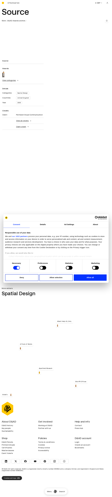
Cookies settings (12, 478)
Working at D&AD (45, 425)
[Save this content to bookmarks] (106, 20)
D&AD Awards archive (16, 21)
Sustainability (7, 431)
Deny (22, 277)
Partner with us (44, 428)
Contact (78, 425)
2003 (19, 103)
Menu (49, 491)
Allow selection (56, 277)
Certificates (7, 448)
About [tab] (95, 224)
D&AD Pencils (7, 442)
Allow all (90, 277)
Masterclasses (8, 450)
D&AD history (7, 425)
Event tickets (7, 453)
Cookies (41, 445)
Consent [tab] (16, 224)
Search (62, 491)
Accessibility (43, 450)
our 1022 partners (20, 236)
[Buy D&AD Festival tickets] (13, 3)
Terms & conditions (46, 442)
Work (4, 21)
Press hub (79, 428)
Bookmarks (79, 448)
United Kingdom (23, 98)
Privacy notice (44, 448)
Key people (6, 428)
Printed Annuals (8, 445)
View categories (10, 80)
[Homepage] (55, 491)
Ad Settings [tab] (69, 224)
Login (77, 442)
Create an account (82, 445)
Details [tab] (43, 224)
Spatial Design (22, 93)
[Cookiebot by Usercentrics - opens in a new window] (96, 217)
